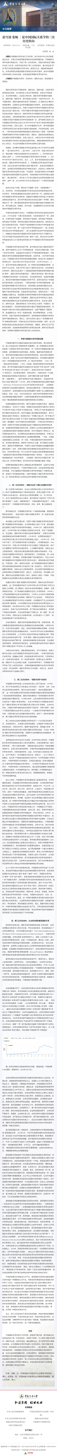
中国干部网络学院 (15, 1425)
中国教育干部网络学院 (41, 1422)
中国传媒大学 (15, 1446)
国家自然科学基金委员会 (15, 1422)
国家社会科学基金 (42, 1418)
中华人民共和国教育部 (15, 1412)
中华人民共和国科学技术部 (15, 1418)
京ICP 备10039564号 (29, 1446)
